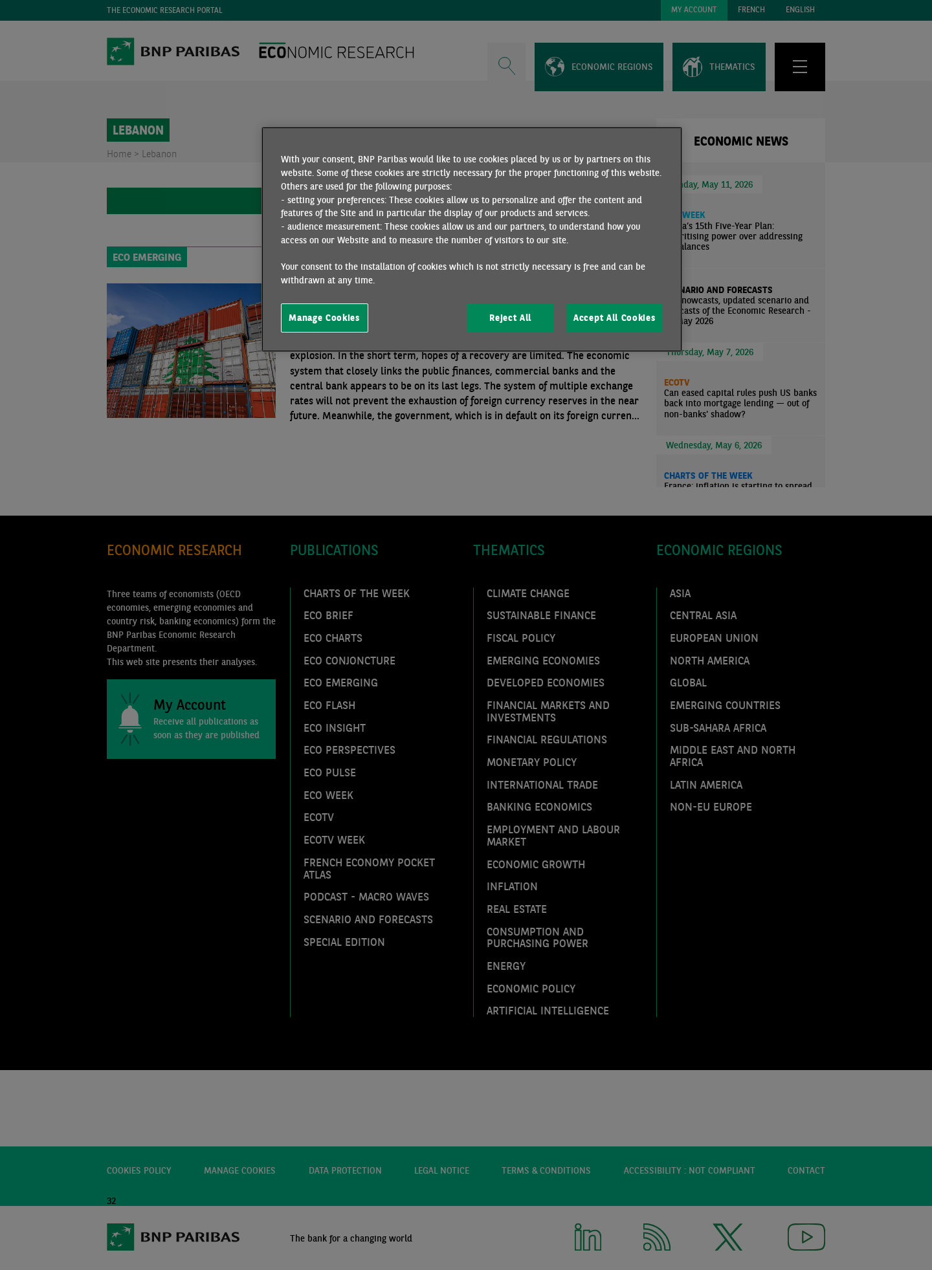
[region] (471, 239)
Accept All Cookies (614, 317)
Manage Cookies (324, 317)
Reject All (510, 317)
